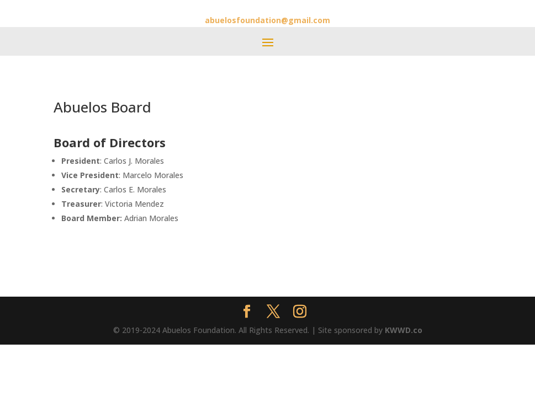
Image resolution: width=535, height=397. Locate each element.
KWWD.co (403, 330)
